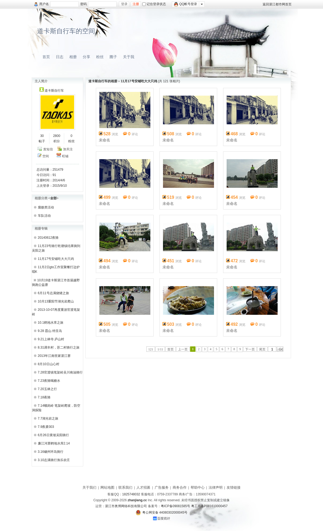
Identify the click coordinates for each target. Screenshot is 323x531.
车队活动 (44, 216)
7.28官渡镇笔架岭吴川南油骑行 (60, 372)
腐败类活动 (46, 207)
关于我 (128, 57)
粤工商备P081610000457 (209, 506)
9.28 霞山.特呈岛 (50, 331)
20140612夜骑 (48, 238)
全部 (53, 198)
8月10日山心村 (48, 364)
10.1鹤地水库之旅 (50, 322)
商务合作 (180, 487)
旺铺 (65, 156)
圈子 (113, 57)
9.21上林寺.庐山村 (51, 339)
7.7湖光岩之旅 (48, 418)
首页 (46, 57)
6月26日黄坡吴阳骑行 (53, 435)
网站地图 (107, 487)
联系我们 (125, 487)
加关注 (68, 149)
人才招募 (143, 487)
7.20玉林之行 (47, 389)
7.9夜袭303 (46, 427)
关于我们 (89, 487)
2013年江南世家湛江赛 (54, 356)
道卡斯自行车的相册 (102, 81)
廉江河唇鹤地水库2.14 (54, 443)
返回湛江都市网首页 (277, 4)
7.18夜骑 (44, 397)
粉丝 (100, 57)
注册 (136, 4)
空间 (45, 156)
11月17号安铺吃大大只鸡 (56, 259)
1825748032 (131, 494)
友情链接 (234, 487)
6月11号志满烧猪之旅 (53, 293)
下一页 (250, 349)
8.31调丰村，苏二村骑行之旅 (58, 347)
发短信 (48, 149)
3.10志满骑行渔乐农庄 (54, 460)
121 (150, 349)
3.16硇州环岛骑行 (50, 452)
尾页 (262, 349)
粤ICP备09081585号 (175, 506)
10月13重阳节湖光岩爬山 (56, 301)
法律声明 (216, 487)
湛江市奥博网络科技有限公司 (126, 506)
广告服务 (162, 487)
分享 (86, 57)
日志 (59, 57)
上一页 (183, 349)
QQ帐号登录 (185, 4)
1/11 (160, 349)
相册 (73, 57)
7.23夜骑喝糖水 (49, 381)
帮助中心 (198, 487)
